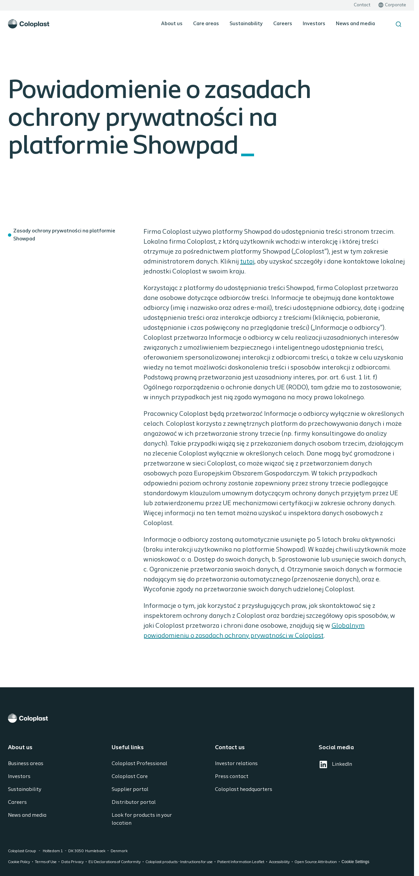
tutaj (247, 262)
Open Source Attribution (315, 862)
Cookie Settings (355, 861)
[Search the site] (398, 24)
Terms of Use (46, 862)
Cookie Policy (19, 862)
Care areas (206, 23)
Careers (282, 23)
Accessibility (279, 862)
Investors (314, 23)
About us (172, 23)
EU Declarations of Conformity (114, 862)
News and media (355, 23)
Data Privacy (72, 862)
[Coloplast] (207, 718)
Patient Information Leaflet (240, 862)
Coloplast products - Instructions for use (179, 862)
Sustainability (246, 23)
